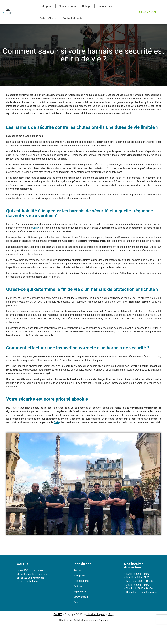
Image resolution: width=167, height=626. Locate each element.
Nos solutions (67, 6)
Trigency (103, 620)
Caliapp (86, 6)
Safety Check (48, 18)
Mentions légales (95, 614)
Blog (110, 614)
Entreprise (46, 6)
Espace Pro (105, 6)
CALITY (58, 614)
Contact (78, 602)
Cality (57, 422)
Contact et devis (72, 18)
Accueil (78, 570)
